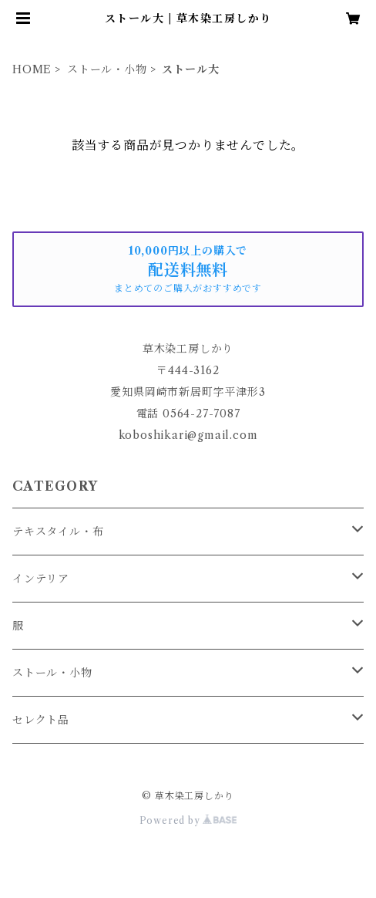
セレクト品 (40, 720)
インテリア (40, 579)
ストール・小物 (107, 69)
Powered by (188, 820)
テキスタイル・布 (57, 531)
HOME (32, 69)
